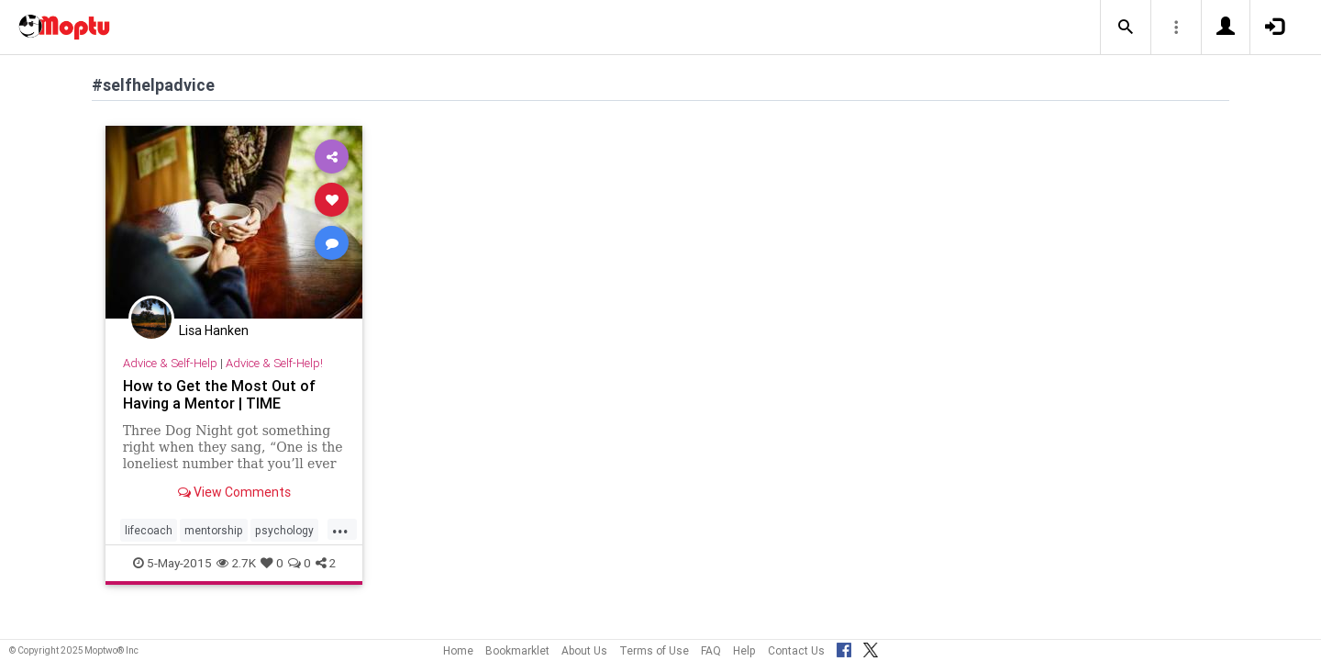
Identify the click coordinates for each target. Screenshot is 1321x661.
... (340, 529)
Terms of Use (654, 650)
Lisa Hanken (214, 330)
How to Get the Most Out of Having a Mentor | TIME (219, 394)
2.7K (236, 563)
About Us (584, 650)
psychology (284, 530)
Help (744, 650)
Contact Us (796, 650)
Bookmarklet (517, 650)
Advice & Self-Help (170, 363)
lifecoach (148, 530)
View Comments (234, 492)
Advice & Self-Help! (274, 363)
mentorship (213, 530)
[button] (1126, 27)
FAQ (711, 650)
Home (458, 650)
